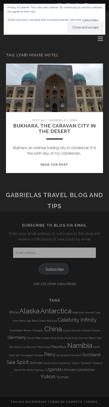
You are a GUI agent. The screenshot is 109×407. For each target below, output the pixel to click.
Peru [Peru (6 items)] (49, 354)
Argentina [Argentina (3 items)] (78, 312)
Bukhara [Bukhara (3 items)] (52, 320)
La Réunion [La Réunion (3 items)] (29, 347)
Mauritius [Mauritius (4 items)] (58, 347)
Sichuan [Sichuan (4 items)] (36, 363)
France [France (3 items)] (96, 330)
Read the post (54, 164)
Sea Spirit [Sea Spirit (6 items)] (17, 362)
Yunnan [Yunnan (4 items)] (62, 377)
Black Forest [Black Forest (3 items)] (39, 320)
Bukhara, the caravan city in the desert (54, 128)
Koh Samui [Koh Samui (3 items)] (15, 347)
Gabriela (57, 120)
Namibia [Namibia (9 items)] (79, 345)
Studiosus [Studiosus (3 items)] (65, 363)
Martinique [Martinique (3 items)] (43, 347)
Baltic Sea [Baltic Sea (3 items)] (25, 320)
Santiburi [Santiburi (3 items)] (76, 355)
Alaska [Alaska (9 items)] (29, 311)
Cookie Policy (90, 19)
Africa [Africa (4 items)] (13, 312)
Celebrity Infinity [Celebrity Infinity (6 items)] (77, 320)
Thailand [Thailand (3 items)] (97, 363)
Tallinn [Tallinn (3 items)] (76, 363)
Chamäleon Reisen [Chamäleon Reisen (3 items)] (20, 330)
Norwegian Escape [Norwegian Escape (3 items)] (32, 355)
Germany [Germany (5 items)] (17, 337)
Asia (74, 120)
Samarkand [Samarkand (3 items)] (63, 355)
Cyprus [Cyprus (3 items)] (67, 330)
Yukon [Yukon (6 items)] (47, 376)
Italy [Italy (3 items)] (99, 338)
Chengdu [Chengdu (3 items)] (37, 330)
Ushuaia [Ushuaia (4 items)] (69, 370)
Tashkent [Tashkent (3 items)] (85, 363)
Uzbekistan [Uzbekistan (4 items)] (86, 370)
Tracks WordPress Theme (35, 402)
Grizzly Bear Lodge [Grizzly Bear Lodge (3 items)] (38, 338)
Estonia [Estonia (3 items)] (86, 330)
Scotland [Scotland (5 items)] (91, 354)
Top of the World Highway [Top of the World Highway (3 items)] (29, 370)
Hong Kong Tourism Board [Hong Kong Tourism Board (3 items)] (80, 338)
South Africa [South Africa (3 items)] (51, 363)
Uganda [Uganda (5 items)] (53, 369)
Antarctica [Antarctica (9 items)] (55, 311)
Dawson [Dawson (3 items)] (76, 330)
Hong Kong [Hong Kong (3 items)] (56, 338)
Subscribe (54, 269)
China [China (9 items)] (53, 329)
